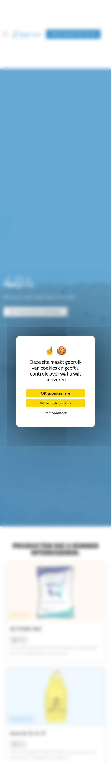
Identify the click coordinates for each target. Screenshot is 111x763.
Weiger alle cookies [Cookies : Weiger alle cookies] (55, 403)
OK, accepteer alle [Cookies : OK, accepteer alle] (55, 393)
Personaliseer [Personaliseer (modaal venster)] (55, 413)
